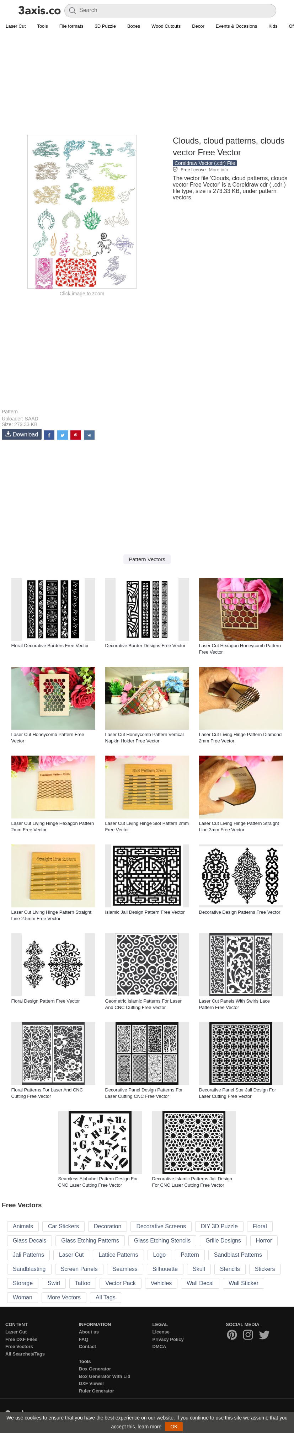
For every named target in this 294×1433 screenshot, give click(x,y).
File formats (71, 26)
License (161, 1332)
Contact (87, 1346)
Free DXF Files (21, 1339)
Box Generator (95, 1369)
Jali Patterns (28, 1255)
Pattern (10, 411)
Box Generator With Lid (104, 1376)
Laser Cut (16, 26)
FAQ (84, 1339)
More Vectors (64, 1297)
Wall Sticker (243, 1283)
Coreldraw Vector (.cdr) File (205, 163)
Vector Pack (120, 1283)
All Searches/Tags (25, 1354)
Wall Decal (200, 1283)
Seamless (125, 1269)
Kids (272, 26)
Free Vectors (19, 1346)
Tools (42, 26)
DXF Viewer (91, 1383)
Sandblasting (29, 1269)
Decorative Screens (161, 1226)
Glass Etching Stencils (162, 1241)
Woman (22, 1297)
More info (218, 169)
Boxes (133, 26)
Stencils (230, 1269)
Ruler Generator (96, 1391)
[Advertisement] (147, 84)
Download (21, 434)
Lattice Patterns (118, 1255)
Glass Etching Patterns (90, 1241)
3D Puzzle (105, 26)
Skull (199, 1269)
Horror (264, 1241)
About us (89, 1332)
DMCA (159, 1346)
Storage (23, 1283)
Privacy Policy (168, 1339)
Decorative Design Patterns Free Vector (239, 912)
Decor (198, 26)
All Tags (106, 1297)
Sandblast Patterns (238, 1255)
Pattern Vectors (147, 559)
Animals (23, 1226)
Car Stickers (63, 1226)
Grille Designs (223, 1241)
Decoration (107, 1226)
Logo (159, 1255)
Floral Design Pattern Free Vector (45, 1001)
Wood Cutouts (166, 26)
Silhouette (165, 1269)
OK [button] (173, 1426)
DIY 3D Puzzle (219, 1226)
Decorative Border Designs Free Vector (145, 645)
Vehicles (161, 1283)
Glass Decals (29, 1241)
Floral (260, 1226)
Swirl (54, 1283)
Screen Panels (79, 1269)
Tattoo (83, 1283)
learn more (149, 1426)
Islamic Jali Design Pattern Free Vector (145, 912)
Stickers (265, 1269)
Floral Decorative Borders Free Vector (50, 645)
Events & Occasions (236, 26)
